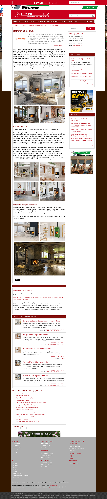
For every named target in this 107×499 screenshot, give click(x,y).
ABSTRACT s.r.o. (28, 487)
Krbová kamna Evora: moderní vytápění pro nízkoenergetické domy (31, 414)
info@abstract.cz (51, 487)
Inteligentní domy (45, 457)
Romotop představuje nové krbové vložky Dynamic (27, 407)
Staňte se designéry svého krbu (22, 400)
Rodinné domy (16, 443)
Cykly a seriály (73, 443)
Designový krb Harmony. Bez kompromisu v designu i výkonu (41, 321)
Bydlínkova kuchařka (75, 453)
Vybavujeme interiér (32, 428)
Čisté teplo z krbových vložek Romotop (24, 409)
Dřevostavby (16, 445)
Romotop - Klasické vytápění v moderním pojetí (26, 405)
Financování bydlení (47, 441)
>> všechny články (88, 83)
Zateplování (16, 449)
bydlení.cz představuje (50, 329)
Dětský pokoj (16, 469)
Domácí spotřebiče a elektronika (21, 475)
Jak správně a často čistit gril (78, 81)
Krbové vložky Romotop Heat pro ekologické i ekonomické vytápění (31, 402)
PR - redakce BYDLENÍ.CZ (54, 331)
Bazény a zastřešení (46, 462)
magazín (53, 342)
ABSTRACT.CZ (74, 463)
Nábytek (15, 471)
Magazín (74, 114)
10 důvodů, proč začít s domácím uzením (81, 73)
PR (60, 358)
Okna (14, 456)
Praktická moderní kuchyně (76, 448)
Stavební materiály (17, 447)
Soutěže (71, 458)
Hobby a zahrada (45, 460)
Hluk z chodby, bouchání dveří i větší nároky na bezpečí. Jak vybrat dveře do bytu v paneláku (81, 125)
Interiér (14, 461)
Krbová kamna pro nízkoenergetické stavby (25, 412)
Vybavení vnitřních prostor (46, 428)
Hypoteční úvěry (45, 445)
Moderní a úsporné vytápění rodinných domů (26, 416)
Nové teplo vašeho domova (22, 419)
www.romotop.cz (59, 45)
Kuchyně (15, 463)
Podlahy (15, 452)
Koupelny (15, 465)
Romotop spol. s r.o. (76, 34)
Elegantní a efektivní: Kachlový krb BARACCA (37, 348)
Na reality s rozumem (46, 455)
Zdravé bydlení (16, 477)
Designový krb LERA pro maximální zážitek (36, 334)
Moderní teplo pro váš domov (22, 395)
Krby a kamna (60, 329)
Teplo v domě (72, 450)
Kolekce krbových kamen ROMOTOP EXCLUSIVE (27, 421)
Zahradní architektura (46, 464)
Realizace (15, 458)
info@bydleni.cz (53, 485)
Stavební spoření (45, 447)
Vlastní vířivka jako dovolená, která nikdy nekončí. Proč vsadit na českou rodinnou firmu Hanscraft (81, 140)
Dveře (14, 454)
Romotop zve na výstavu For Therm (22, 290)
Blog (70, 455)
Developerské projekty (47, 453)
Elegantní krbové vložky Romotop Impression (26, 397)
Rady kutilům (44, 466)
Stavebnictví (23, 25)
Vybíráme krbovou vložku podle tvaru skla (35, 362)
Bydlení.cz (15, 25)
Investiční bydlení (45, 443)
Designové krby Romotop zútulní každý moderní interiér (28, 393)
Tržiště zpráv (73, 460)
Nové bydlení (45, 450)
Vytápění (23, 428)
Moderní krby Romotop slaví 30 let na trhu (35, 375)
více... (63, 331)
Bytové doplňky (17, 473)
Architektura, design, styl (76, 441)
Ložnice (15, 467)
